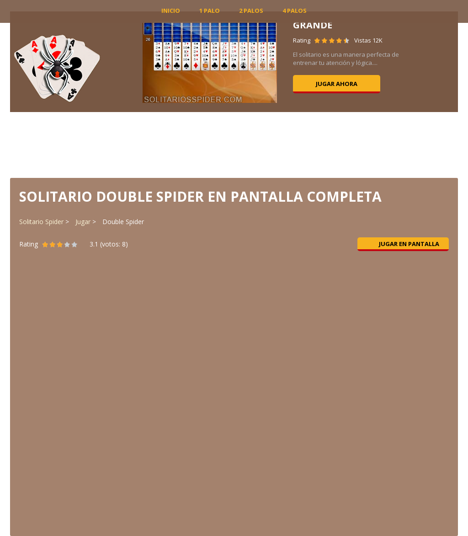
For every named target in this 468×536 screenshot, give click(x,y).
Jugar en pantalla (403, 244)
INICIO (170, 10)
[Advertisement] (234, 144)
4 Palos (294, 10)
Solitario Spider (41, 221)
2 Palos (251, 10)
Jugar (82, 221)
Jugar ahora (336, 84)
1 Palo (209, 10)
